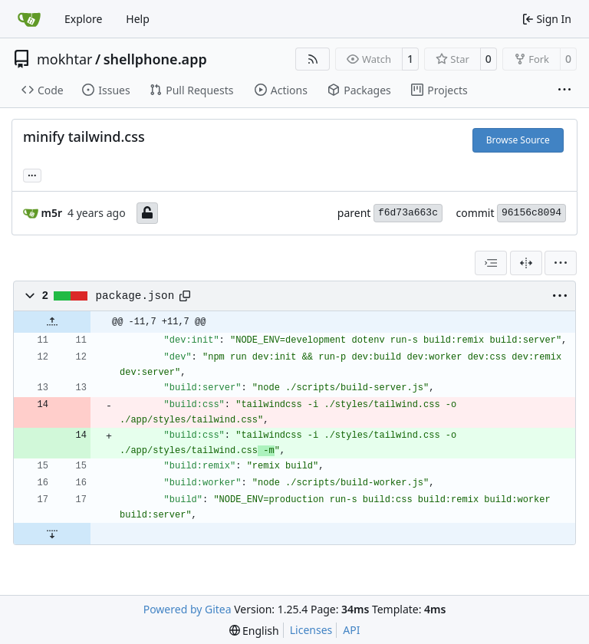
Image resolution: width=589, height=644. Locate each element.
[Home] (29, 19)
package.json (135, 296)
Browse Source (518, 139)
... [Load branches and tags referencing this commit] (32, 174)
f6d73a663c (408, 213)
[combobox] (491, 263)
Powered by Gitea (187, 609)
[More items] (564, 90)
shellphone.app (155, 59)
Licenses (311, 630)
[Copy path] (185, 296)
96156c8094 (531, 213)
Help (138, 19)
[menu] (561, 263)
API (351, 630)
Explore (83, 19)
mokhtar (65, 59)
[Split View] (526, 263)
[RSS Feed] (313, 59)
